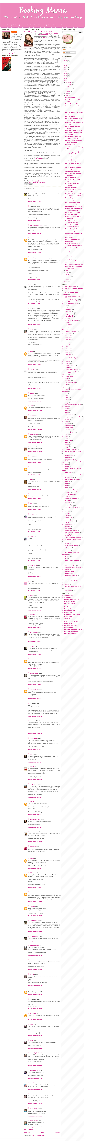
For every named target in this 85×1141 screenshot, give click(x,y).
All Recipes (67, 597)
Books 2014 (68, 346)
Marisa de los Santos (52, 33)
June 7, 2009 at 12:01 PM (35, 429)
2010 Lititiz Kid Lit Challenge (73, 296)
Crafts (66, 384)
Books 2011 (68, 341)
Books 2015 (68, 348)
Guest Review (68, 429)
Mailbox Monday (69, 459)
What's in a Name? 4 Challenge (73, 580)
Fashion (67, 408)
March (67, 274)
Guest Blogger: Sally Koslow (73, 171)
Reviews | (23, 25)
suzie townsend (34, 673)
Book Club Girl (68, 605)
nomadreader (33, 1083)
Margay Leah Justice (35, 257)
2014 (65, 69)
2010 (65, 78)
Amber (31, 659)
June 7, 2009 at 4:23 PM (34, 561)
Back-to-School (69, 316)
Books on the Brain (69, 610)
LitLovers (67, 620)
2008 (65, 281)
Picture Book (68, 502)
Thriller (67, 556)
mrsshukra (33, 846)
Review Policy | (61, 25)
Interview (67, 444)
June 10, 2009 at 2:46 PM (35, 916)
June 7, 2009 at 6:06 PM (34, 627)
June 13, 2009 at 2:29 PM (35, 985)
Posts (65, 50)
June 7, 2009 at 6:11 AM (34, 201)
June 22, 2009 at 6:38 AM (35, 1127)
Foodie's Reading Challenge (72, 416)
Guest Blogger (43, 182)
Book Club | (30, 25)
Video (66, 562)
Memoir (67, 466)
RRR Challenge (69, 522)
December (69, 82)
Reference (67, 513)
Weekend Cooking (70, 571)
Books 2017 (68, 352)
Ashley (32, 329)
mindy (31, 503)
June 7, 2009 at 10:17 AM (35, 410)
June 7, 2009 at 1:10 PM (34, 475)
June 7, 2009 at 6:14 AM (34, 220)
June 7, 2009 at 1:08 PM (34, 462)
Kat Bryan (32, 646)
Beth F (31, 284)
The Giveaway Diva (35, 819)
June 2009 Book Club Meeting (73, 206)
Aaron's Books (68, 595)
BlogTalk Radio (69, 326)
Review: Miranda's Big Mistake (73, 247)
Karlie (31, 456)
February (68, 277)
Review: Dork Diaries (71, 214)
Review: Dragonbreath (71, 197)
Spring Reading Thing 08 (71, 545)
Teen (66, 549)
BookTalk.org (68, 612)
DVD (66, 395)
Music (66, 485)
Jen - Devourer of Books (36, 225)
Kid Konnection (69, 448)
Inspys (66, 442)
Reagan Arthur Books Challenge (74, 507)
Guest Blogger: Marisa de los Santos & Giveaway (40, 32)
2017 (65, 63)
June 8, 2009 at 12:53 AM (35, 733)
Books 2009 (68, 337)
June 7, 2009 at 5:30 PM (34, 591)
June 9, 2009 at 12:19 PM (35, 841)
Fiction (30, 182)
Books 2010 (68, 339)
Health (66, 431)
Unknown (32, 467)
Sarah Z (32, 974)
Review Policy (68, 517)
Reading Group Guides (70, 633)
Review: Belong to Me (71, 229)
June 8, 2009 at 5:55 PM (34, 814)
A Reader (32, 906)
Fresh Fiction (68, 616)
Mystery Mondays (69, 489)
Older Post (58, 1132)
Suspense (67, 547)
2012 (65, 73)
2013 (65, 71)
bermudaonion (34, 632)
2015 (65, 67)
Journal (67, 446)
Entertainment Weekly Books (72, 614)
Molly (31, 351)
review (44, 37)
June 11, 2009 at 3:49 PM (35, 941)
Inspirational (68, 440)
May (67, 270)
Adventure (67, 301)
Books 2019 (68, 356)
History (67, 434)
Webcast (67, 569)
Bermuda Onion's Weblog (71, 599)
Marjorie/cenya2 (34, 945)
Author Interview (69, 313)
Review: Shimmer (70, 97)
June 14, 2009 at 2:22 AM (35, 994)
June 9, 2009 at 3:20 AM (34, 827)
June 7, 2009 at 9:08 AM (34, 347)
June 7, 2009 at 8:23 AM (34, 279)
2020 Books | (16, 25)
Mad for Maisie (69, 455)
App (66, 305)
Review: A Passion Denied (72, 177)
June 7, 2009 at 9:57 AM (34, 401)
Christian (67, 367)
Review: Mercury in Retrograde (74, 264)
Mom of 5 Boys (34, 892)
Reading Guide (69, 506)
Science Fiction (69, 524)
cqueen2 (32, 393)
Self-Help (67, 526)
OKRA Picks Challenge (71, 498)
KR (30, 581)
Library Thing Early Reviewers (73, 451)
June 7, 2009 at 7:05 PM (34, 654)
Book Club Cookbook (70, 603)
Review (67, 515)
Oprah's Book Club (69, 627)
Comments (67, 52)
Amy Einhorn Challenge (71, 303)
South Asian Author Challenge (73, 539)
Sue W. (32, 1024)
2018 (65, 60)
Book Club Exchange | (40, 25)
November (69, 84)
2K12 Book (68, 298)
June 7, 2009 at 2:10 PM (34, 489)
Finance (67, 412)
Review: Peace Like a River (72, 212)
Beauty (67, 318)
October (68, 86)
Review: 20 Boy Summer (72, 200)
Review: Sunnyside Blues (72, 239)
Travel (66, 558)
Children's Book (69, 365)
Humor (66, 438)
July (67, 93)
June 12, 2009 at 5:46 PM (35, 955)
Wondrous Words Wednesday (73, 586)
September (69, 89)
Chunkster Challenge (70, 371)
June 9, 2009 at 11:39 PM (35, 901)
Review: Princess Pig (71, 187)
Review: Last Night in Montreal (73, 231)
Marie (31, 479)
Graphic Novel (69, 425)
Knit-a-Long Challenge (71, 449)
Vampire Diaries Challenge (72, 560)
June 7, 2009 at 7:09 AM (34, 233)
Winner (67, 584)
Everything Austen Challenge (73, 130)
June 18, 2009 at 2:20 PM (35, 1065)
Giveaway (35, 182)
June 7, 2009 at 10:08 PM (35, 716)
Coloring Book (69, 376)
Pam (31, 238)
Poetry (66, 504)
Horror (66, 436)
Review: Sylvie (69, 110)
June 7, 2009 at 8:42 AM (34, 303)
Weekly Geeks (69, 573)
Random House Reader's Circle (73, 629)
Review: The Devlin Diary (72, 104)
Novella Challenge (70, 494)
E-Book (67, 399)
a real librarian (34, 832)
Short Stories (68, 536)
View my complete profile (9, 53)
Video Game (68, 564)
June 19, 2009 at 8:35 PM (35, 1089)
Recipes (67, 511)
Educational (68, 401)
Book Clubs (68, 333)
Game (66, 421)
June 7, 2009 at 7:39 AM (34, 252)
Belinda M (32, 369)
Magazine (67, 457)
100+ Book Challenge (70, 286)
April (67, 272)
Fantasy (67, 406)
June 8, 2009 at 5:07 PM (34, 797)
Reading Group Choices (71, 631)
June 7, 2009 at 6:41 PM (34, 641)
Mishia (31, 990)
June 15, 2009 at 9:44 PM (35, 1008)
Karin (31, 405)
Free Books (68, 417)
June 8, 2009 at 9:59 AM (34, 762)
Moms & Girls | (52, 25)
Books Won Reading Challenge (73, 358)
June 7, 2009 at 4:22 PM (34, 532)
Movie (66, 483)
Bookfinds (67, 607)
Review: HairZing (70, 116)
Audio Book (68, 309)
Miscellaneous (69, 477)
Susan (31, 1094)
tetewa (31, 494)
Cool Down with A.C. (70, 382)
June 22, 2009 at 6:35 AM (35, 1116)
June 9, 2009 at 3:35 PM (34, 887)
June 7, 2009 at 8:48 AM (34, 324)
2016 (65, 65)
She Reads (68, 528)
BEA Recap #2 (69, 241)
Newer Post (27, 1132)
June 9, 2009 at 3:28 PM (34, 854)
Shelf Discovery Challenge (72, 532)
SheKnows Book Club (71, 530)
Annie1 (32, 514)
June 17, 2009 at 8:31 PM (35, 1019)
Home (67, 25)
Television (67, 551)
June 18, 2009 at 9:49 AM (35, 1048)
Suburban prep (34, 689)
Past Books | (8, 25)
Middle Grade (68, 472)
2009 (65, 80)
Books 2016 (68, 350)
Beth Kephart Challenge (71, 320)
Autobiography (69, 315)
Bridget (32, 447)
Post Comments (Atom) (37, 1135)
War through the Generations (73, 567)
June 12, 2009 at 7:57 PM (35, 969)
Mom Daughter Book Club (72, 479)
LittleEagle (33, 1013)
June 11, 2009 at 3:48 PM (35, 931)
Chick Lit (67, 363)
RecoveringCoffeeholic (36, 1053)
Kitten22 (32, 801)
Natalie (32, 754)
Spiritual (67, 543)
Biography (67, 322)
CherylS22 (32, 614)
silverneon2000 (34, 1108)
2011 (65, 76)
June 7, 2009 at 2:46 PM (34, 498)
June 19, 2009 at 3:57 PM (35, 1078)
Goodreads (67, 618)
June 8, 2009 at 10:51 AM (35, 779)
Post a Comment (28, 1129)
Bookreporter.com (69, 608)
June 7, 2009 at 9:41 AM (34, 388)
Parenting (67, 500)
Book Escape (33, 738)
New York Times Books (70, 625)
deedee (32, 858)
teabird (32, 766)
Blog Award (68, 324)
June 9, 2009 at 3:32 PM (34, 868)
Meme (66, 464)
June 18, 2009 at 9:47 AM (35, 1035)
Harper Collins (38, 158)
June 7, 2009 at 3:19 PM (34, 509)
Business (67, 361)
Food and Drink (69, 414)
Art (65, 307)
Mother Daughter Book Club (72, 622)
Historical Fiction (69, 433)
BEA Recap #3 (69, 237)
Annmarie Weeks (34, 920)
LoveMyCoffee (34, 434)
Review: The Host (70, 144)
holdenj (32, 415)
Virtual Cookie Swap (70, 565)
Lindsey (32, 595)
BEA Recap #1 (69, 262)
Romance (67, 519)
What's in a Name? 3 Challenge (73, 577)
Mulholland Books (69, 623)
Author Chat (68, 311)
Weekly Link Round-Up (71, 575)
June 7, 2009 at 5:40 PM (34, 610)
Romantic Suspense (70, 521)
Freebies (67, 419)
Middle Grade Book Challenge (73, 474)
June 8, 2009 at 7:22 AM (34, 749)
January (68, 279)
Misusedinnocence (35, 1070)
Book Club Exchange (70, 331)
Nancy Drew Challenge (71, 491)
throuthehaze (33, 565)
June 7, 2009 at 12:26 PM (35, 442)
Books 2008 (68, 335)
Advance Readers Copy (71, 300)
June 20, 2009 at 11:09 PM (35, 1103)
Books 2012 (68, 343)
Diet (66, 393)
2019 (65, 58)
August (68, 91)
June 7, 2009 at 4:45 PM (34, 576)
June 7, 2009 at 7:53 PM (34, 668)
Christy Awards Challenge (72, 369)
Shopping (67, 534)
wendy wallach (34, 784)
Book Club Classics (69, 601)
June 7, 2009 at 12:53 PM (35, 451)
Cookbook (67, 380)
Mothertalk (68, 481)
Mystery (67, 487)
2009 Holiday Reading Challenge (74, 288)
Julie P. (15, 32)
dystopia (67, 397)
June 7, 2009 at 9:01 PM (34, 698)
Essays (67, 403)
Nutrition (67, 496)
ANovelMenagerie (35, 192)
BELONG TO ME (43, 35)
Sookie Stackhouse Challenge (73, 537)
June (67, 95)
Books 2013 (68, 344)
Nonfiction (67, 492)
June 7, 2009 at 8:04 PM (34, 684)
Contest (67, 378)
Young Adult (68, 590)
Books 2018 (68, 354)
